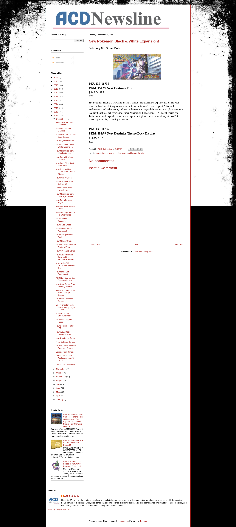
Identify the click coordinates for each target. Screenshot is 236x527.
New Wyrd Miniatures (65, 141)
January (60, 399)
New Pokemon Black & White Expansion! (66, 146)
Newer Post (96, 244)
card (97, 153)
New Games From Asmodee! (63, 229)
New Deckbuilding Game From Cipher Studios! (65, 171)
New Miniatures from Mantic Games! (65, 152)
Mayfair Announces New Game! (64, 189)
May (58, 392)
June (58, 388)
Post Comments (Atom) (143, 251)
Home (137, 244)
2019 (56, 85)
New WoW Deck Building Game (63, 333)
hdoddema (123, 521)
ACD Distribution (72, 496)
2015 (56, 100)
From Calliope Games (65, 342)
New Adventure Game (65, 251)
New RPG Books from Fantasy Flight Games (65, 292)
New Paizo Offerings (64, 225)
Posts (56, 58)
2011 (56, 115)
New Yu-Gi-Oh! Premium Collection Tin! (65, 265)
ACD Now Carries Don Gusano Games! (65, 279)
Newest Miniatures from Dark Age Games (66, 347)
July (58, 384)
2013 (56, 108)
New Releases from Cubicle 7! (64, 182)
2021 (56, 77)
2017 (56, 93)
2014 (56, 104)
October (60, 373)
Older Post (178, 244)
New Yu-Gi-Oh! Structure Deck (63, 314)
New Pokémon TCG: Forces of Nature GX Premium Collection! (72, 463)
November (61, 369)
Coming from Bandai (65, 352)
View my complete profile (59, 509)
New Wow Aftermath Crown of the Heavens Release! (65, 257)
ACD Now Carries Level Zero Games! (66, 135)
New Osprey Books (64, 178)
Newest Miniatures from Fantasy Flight (66, 246)
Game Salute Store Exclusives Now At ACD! (65, 358)
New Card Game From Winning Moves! (65, 285)
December (61, 119)
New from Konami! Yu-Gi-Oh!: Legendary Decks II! (73, 442)
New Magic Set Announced (62, 273)
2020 (56, 81)
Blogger (143, 521)
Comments (58, 63)
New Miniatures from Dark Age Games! (65, 195)
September (61, 376)
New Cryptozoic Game (65, 338)
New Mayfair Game (64, 241)
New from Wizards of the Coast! (65, 164)
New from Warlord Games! (63, 129)
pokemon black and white (133, 153)
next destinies (115, 153)
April (58, 396)
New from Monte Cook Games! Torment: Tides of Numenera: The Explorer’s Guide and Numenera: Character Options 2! (73, 420)
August (59, 380)
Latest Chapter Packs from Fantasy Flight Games (65, 307)
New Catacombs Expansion (63, 219)
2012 (56, 112)
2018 (56, 89)
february (104, 153)
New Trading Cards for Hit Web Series (65, 213)
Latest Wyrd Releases (65, 364)
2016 (56, 96)
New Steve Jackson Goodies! (64, 123)
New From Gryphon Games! (64, 158)
